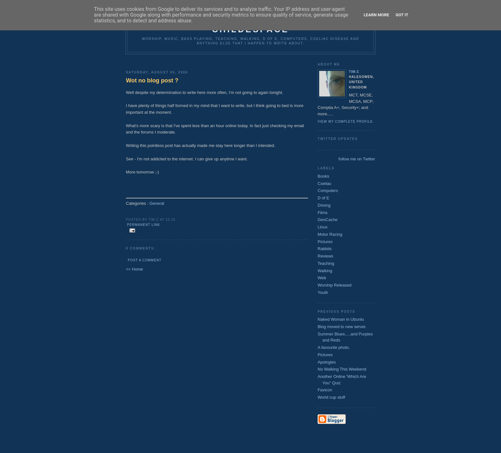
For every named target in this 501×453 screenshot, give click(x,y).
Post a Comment (144, 260)
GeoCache (327, 219)
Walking (325, 270)
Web (322, 277)
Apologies (327, 362)
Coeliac (324, 183)
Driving (324, 205)
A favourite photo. (334, 347)
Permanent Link (143, 224)
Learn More (376, 14)
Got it (402, 14)
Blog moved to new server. (342, 326)
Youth (323, 292)
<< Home (134, 269)
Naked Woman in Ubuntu (341, 319)
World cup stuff (331, 397)
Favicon (325, 390)
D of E (323, 198)
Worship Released (334, 285)
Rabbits (325, 248)
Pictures (325, 241)
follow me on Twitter (356, 159)
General (157, 203)
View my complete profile (345, 121)
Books (323, 176)
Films (323, 212)
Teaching (326, 263)
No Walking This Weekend (342, 369)
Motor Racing (330, 234)
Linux (323, 227)
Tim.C (354, 71)
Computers (328, 190)
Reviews (325, 256)
